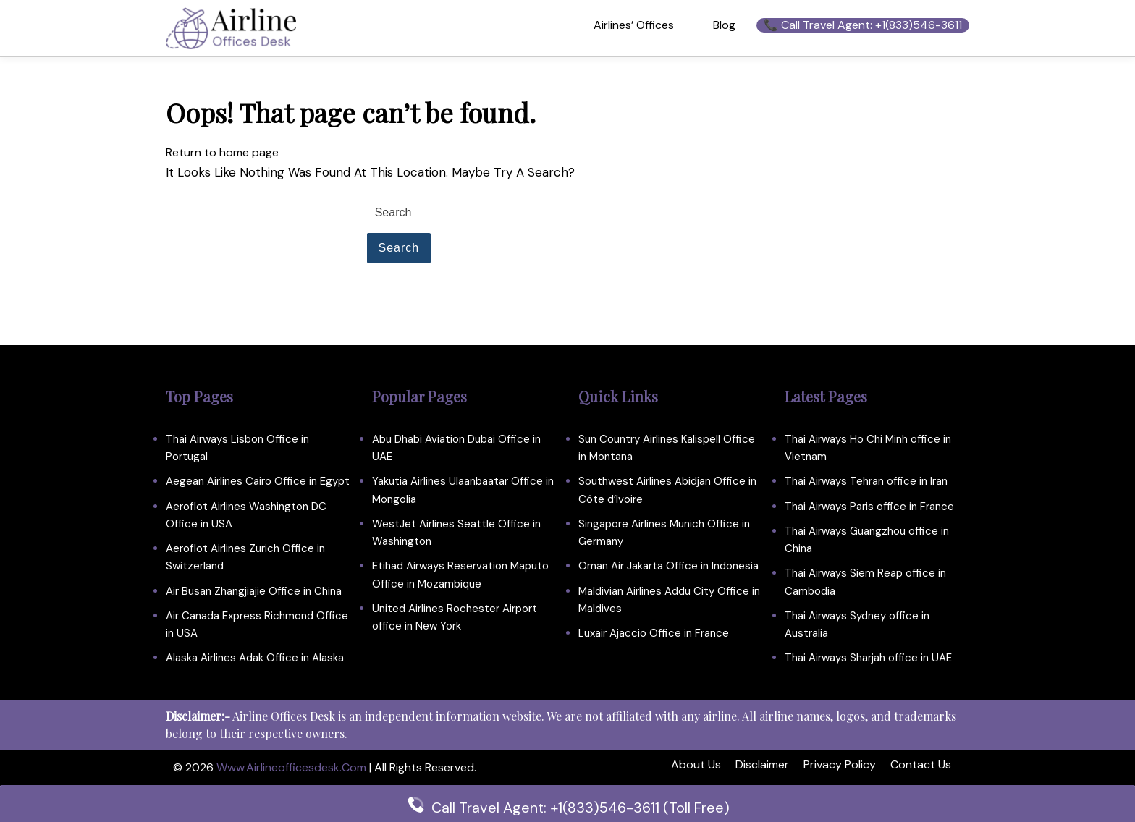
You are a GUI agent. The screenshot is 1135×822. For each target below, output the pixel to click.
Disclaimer (762, 764)
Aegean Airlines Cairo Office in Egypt (258, 481)
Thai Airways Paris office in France (869, 506)
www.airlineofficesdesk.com (291, 767)
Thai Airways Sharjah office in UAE (868, 658)
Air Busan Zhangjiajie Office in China (254, 591)
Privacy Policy (839, 764)
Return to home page (222, 152)
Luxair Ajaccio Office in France (653, 633)
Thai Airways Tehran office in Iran (866, 481)
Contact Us (920, 764)
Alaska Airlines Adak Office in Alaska (255, 658)
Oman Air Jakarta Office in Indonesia (668, 566)
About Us (696, 764)
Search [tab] (399, 248)
